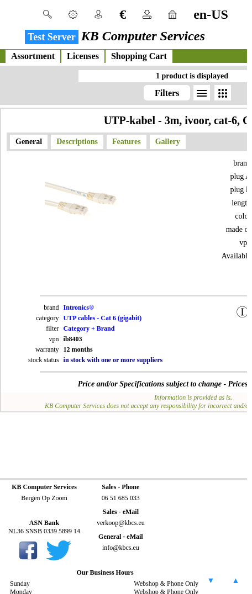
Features (126, 141)
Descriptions (77, 141)
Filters (167, 93)
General (28, 141)
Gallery (167, 141)
